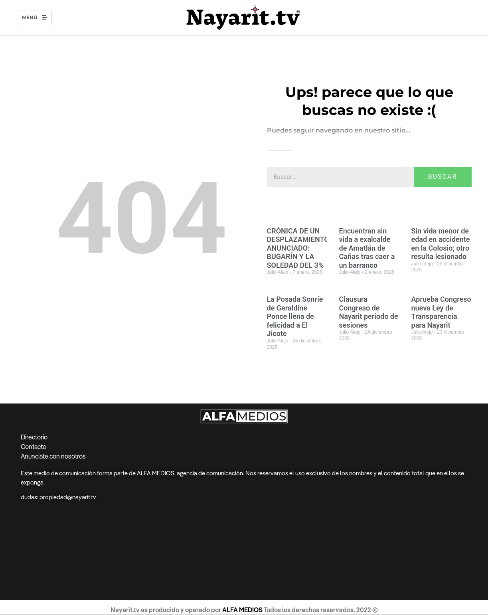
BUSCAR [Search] (442, 176)
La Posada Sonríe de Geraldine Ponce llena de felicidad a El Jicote (295, 316)
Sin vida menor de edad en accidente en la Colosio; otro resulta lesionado (440, 244)
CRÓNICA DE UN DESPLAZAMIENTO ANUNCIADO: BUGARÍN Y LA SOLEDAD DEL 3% (298, 248)
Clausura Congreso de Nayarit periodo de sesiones (368, 312)
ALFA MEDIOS (243, 610)
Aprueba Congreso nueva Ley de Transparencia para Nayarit (441, 312)
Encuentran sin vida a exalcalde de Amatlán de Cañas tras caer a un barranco (367, 248)
